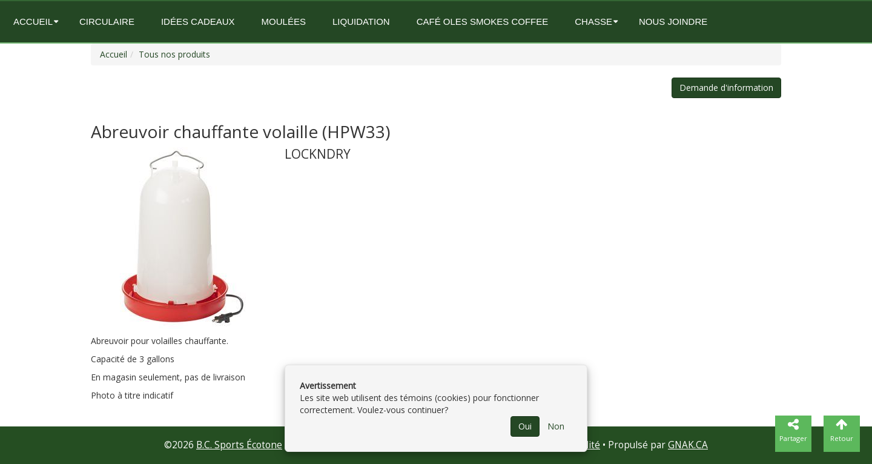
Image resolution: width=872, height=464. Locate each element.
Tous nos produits (174, 54)
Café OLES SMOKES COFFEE (483, 21)
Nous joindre (673, 21)
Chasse (593, 21)
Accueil (33, 21)
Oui (525, 426)
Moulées (284, 21)
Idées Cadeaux (198, 21)
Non (555, 426)
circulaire (106, 21)
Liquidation (361, 21)
